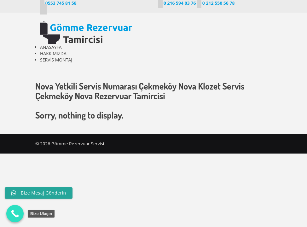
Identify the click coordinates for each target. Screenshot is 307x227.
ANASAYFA (51, 47)
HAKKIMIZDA (53, 53)
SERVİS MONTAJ (56, 60)
